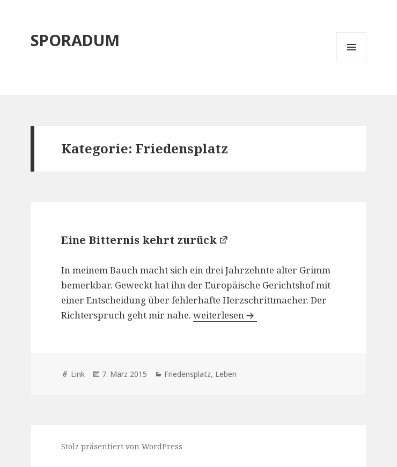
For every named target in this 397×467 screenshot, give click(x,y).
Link (78, 374)
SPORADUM (75, 39)
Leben (226, 374)
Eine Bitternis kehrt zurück (139, 240)
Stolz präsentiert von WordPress (121, 446)
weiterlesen (225, 315)
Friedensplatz (187, 374)
